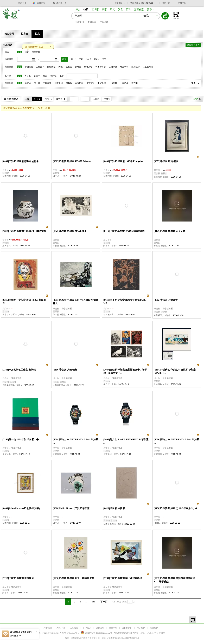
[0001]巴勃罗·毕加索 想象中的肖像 (20, 161)
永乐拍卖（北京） (10, 454)
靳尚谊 (53, 76)
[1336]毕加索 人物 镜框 (65, 369)
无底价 (96, 99)
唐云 (45, 76)
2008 (104, 59)
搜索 (165, 15)
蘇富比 (28, 83)
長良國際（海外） (162, 177)
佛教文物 (88, 67)
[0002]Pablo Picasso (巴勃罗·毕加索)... (22, 508)
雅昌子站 (166, 3)
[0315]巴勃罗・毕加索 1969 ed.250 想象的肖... (24, 302)
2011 (81, 59)
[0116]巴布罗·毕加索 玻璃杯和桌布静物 (123, 231)
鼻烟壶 (78, 67)
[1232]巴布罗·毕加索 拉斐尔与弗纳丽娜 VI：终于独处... (174, 580)
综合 (77, 9)
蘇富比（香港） (110, 245)
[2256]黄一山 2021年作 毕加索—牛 (20, 439)
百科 (128, 9)
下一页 (103, 601)
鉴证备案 (139, 9)
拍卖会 (24, 33)
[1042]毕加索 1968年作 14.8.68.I (69, 231)
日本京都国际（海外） (113, 524)
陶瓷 (61, 67)
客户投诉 (87, 628)
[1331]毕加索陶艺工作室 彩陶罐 (19, 369)
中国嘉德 (92, 22)
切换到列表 (13, 99)
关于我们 (47, 628)
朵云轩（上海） (110, 384)
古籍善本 (40, 67)
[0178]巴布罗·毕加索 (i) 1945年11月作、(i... (176, 508)
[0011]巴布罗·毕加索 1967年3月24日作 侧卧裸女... (75, 302)
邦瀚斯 (69, 83)
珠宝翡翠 (124, 67)
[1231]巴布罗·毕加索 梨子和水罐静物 (122, 578)
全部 (19, 52)
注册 (47, 108)
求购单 (62, 3)
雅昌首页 (22, 3)
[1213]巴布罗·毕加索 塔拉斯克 (18, 578)
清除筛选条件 (193, 45)
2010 (88, 59)
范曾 (62, 76)
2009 (96, 59)
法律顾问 (154, 628)
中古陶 (134, 83)
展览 (112, 9)
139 (93, 601)
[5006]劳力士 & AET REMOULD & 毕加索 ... (176, 441)
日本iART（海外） (10, 176)
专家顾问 (141, 628)
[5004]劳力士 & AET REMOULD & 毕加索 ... (75, 441)
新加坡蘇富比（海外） (113, 314)
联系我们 (74, 628)
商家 (104, 9)
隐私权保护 (127, 628)
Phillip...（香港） (161, 523)
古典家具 (113, 67)
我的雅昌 (41, 3)
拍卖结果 (36, 52)
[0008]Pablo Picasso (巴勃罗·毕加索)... (72, 508)
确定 (64, 59)
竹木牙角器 (100, 67)
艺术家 (95, 9)
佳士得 (37, 83)
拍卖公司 (9, 33)
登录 (40, 108)
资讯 (120, 9)
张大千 (37, 76)
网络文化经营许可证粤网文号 (135, 633)
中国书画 (29, 67)
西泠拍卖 (79, 83)
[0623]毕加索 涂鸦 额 (114, 508)
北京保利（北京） (162, 384)
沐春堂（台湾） (60, 245)
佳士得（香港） (60, 314)
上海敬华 (124, 83)
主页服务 (119, 3)
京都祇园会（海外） (163, 315)
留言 (192, 619)
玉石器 (69, 67)
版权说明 (100, 628)
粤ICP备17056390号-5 (69, 633)
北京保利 (79, 22)
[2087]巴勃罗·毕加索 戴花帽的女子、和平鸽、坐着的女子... (125, 371)
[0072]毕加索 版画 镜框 (166, 161)
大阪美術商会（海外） (12, 385)
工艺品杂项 (148, 67)
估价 (47, 99)
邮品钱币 (135, 67)
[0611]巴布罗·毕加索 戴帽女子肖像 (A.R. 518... (124, 302)
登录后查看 (67, 308)
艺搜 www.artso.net (11, 15)
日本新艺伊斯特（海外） (13, 314)
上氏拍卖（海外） (10, 245)
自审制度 (161, 633)
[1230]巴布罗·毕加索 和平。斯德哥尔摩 (73, 578)
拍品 (37, 33)
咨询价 (107, 99)
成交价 (59, 99)
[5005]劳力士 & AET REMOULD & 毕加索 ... (126, 441)
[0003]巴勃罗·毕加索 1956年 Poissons (72, 161)
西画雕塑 (51, 67)
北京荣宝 (90, 83)
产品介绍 (60, 628)
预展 (27, 52)
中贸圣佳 (104, 22)
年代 (36, 99)
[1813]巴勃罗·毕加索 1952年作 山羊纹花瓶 (24, 231)
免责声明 (113, 628)
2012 (73, 59)
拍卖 (86, 9)
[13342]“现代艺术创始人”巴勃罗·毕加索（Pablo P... (175, 371)
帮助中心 (182, 3)
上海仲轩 (113, 83)
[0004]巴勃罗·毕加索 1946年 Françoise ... (124, 161)
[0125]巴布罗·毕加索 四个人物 (169, 231)
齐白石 (28, 76)
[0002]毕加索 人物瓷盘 (166, 300)
